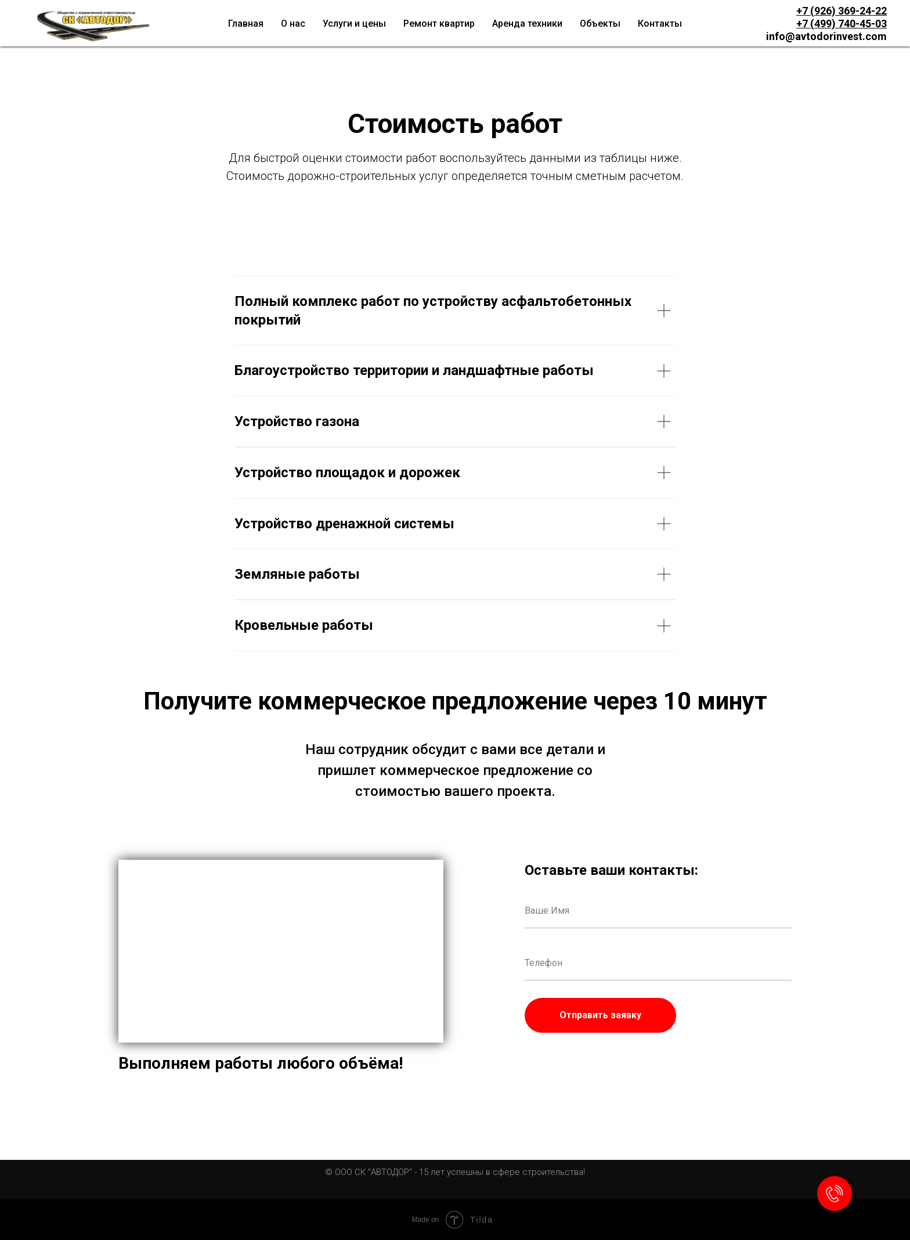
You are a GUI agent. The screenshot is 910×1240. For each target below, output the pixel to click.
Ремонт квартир (439, 23)
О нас (293, 23)
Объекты (600, 23)
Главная (245, 23)
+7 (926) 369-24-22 (841, 11)
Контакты (660, 23)
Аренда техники (527, 23)
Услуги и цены (354, 23)
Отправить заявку (600, 1015)
